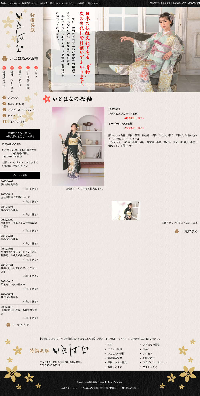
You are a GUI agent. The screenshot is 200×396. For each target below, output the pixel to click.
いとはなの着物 (151, 344)
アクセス (147, 353)
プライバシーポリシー (155, 362)
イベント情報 (115, 349)
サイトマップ (150, 366)
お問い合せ (149, 358)
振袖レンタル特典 (117, 362)
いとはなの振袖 (116, 353)
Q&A (145, 349)
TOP (110, 344)
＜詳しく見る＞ (30, 188)
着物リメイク (115, 366)
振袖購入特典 (115, 358)
